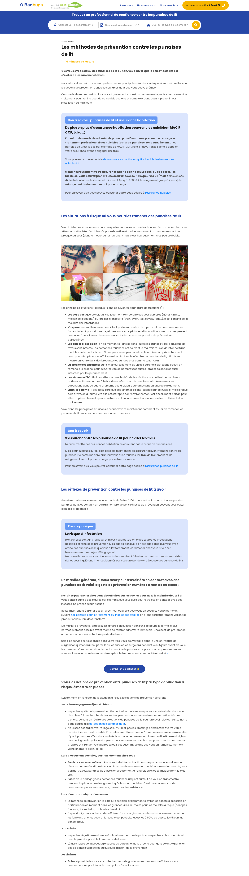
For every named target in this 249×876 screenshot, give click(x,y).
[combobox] (75, 25)
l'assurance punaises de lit (161, 466)
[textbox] (78, 25)
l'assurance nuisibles (158, 193)
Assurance (126, 5)
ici (168, 653)
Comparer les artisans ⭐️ (125, 669)
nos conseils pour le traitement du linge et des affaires (105, 615)
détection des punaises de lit (107, 724)
